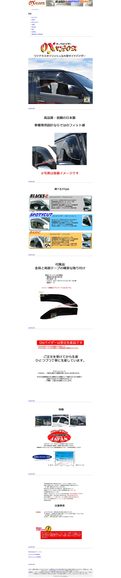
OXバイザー (34, 17)
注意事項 (33, 31)
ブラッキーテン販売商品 (34, 554)
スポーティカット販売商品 (34, 556)
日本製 (33, 19)
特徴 (32, 29)
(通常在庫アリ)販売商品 (37, 34)
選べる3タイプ (34, 22)
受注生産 (33, 27)
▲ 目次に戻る (31, 108)
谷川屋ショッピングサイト (58, 570)
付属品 (33, 24)
